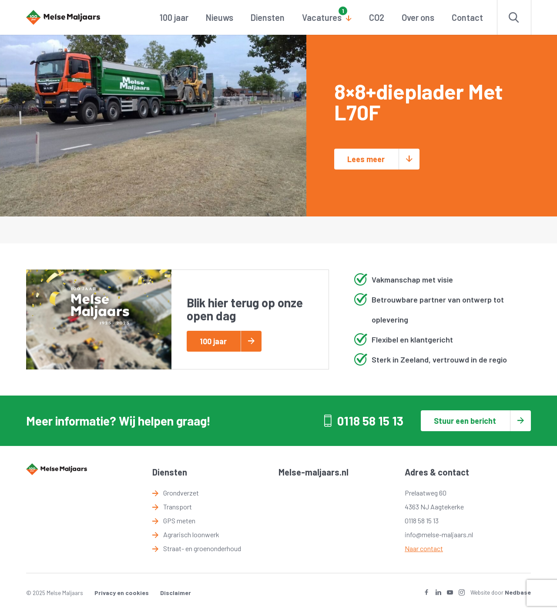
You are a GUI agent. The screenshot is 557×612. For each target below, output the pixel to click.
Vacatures (322, 17)
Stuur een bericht (465, 421)
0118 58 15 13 (370, 420)
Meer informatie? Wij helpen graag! (118, 421)
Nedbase (518, 592)
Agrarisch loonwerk (191, 534)
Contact (467, 17)
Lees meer (366, 159)
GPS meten (179, 520)
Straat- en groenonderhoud (202, 548)
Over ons (418, 17)
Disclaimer (175, 592)
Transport (177, 506)
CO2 (376, 17)
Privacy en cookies (121, 592)
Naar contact (424, 548)
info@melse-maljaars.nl (439, 534)
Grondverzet (181, 493)
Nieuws (219, 17)
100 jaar (174, 17)
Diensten (268, 17)
